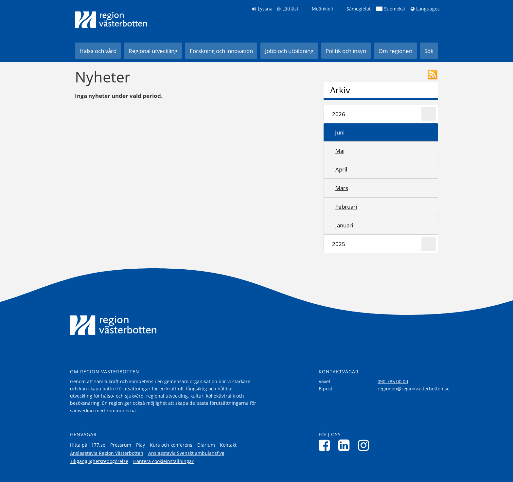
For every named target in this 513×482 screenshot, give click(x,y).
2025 (338, 244)
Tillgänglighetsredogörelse (99, 461)
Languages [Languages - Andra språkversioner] (428, 9)
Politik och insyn (346, 51)
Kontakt (228, 445)
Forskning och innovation (221, 51)
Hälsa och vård (98, 51)
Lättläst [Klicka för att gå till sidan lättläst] (290, 9)
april (341, 169)
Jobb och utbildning (289, 51)
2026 (338, 114)
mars (341, 188)
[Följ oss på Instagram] (365, 445)
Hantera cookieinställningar (163, 461)
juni (340, 132)
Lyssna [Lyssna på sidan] (265, 9)
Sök (428, 51)
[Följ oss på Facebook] (326, 445)
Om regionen (395, 51)
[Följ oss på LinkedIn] (345, 445)
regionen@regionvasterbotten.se (414, 388)
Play (140, 445)
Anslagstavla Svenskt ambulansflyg (186, 453)
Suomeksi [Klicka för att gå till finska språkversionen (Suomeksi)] (394, 9)
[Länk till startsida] (111, 19)
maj (340, 150)
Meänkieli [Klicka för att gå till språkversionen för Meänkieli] (322, 9)
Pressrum (120, 445)
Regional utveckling (153, 51)
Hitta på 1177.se (87, 445)
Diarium (206, 445)
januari (344, 225)
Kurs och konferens (171, 445)
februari (346, 206)
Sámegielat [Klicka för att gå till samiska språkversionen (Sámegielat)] (358, 9)
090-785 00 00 (393, 381)
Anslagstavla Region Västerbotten (106, 453)
